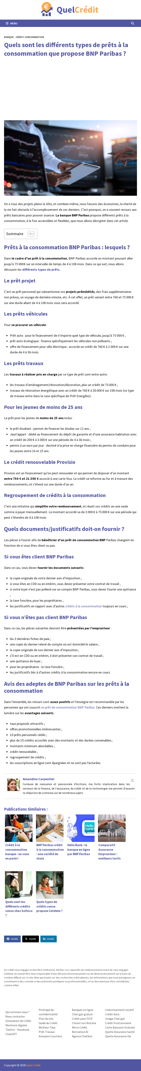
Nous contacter (15, 1016)
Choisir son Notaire (84, 1023)
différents (29, 269)
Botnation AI (80, 1032)
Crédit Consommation (30, 37)
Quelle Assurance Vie (118, 1036)
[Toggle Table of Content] (29, 234)
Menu (11, 23)
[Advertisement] (70, 89)
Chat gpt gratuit (82, 1014)
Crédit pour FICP (82, 1018)
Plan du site (46, 1018)
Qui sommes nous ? (18, 1012)
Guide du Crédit (48, 1023)
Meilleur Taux (47, 1027)
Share (12, 939)
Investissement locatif (119, 1010)
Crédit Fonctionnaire (118, 1023)
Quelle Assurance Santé (120, 1032)
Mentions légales (16, 1025)
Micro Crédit (79, 1027)
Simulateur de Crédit (18, 1021)
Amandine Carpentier (39, 779)
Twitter (10, 1029)
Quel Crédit (33, 1065)
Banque (9, 37)
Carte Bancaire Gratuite (120, 1027)
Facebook (23, 1029)
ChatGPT (11, 1034)
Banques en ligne (82, 1010)
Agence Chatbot (82, 1036)
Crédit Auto (112, 1014)
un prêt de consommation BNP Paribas (68, 707)
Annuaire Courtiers (50, 1036)
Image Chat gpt (115, 1018)
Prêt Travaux (47, 1032)
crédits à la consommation (83, 606)
